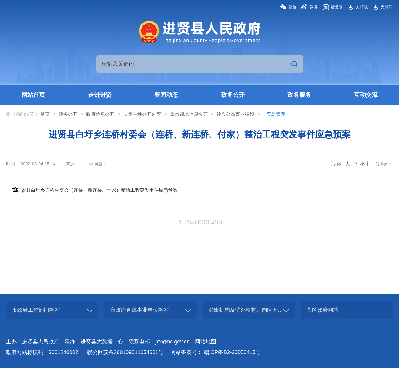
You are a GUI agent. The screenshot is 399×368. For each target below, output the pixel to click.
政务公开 (233, 95)
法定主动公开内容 (142, 114)
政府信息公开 (100, 114)
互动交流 (366, 95)
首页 (45, 114)
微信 (292, 6)
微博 (313, 6)
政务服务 (299, 95)
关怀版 (361, 6)
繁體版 (336, 6)
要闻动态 (166, 95)
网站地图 (205, 342)
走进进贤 (100, 95)
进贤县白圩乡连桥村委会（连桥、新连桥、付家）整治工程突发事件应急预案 (97, 190)
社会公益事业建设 (235, 114)
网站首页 (33, 95)
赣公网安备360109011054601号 (125, 352)
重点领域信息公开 (189, 114)
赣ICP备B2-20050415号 (232, 352)
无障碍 (387, 6)
